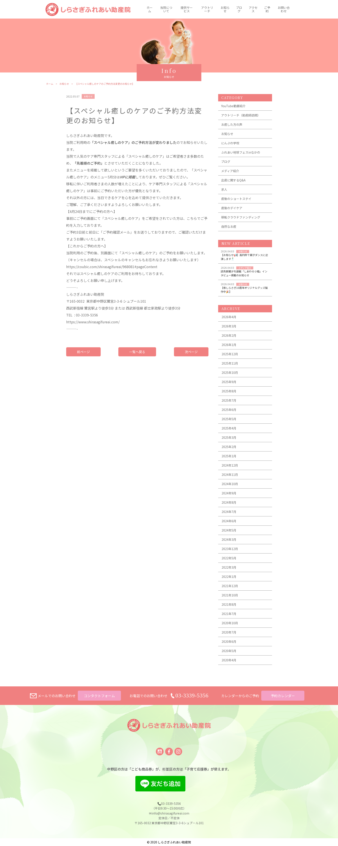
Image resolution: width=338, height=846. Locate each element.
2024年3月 (229, 542)
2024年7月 (229, 514)
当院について (166, 9)
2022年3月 (229, 570)
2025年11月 (230, 365)
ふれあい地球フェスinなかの (240, 155)
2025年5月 (229, 421)
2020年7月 (229, 634)
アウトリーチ (207, 9)
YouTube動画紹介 (233, 108)
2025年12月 (230, 356)
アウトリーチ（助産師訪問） (240, 117)
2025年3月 (229, 440)
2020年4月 (229, 662)
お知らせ (225, 9)
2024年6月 (229, 523)
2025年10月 (230, 375)
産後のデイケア (231, 210)
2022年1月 (229, 579)
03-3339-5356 (192, 695)
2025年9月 (229, 384)
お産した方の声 (231, 127)
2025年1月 (229, 458)
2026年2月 (229, 338)
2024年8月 (229, 505)
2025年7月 (229, 403)
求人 (224, 192)
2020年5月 (229, 653)
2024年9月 (229, 495)
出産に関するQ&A (233, 182)
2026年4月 (229, 319)
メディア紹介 (230, 173)
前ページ (83, 354)
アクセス (253, 9)
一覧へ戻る (137, 354)
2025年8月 (229, 393)
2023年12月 (230, 551)
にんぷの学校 (230, 145)
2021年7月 (229, 616)
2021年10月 (230, 597)
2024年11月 (230, 477)
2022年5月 (229, 560)
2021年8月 (229, 607)
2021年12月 (230, 588)
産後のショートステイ (236, 201)
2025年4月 (229, 430)
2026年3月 (229, 328)
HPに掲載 (127, 179)
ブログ (239, 9)
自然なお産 (228, 229)
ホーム (150, 9)
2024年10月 (230, 486)
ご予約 (267, 9)
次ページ (191, 354)
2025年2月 (229, 449)
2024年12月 (230, 467)
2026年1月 (229, 347)
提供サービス (187, 9)
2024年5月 (229, 532)
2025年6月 (229, 412)
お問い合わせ (284, 9)
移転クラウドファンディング (240, 219)
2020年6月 (229, 644)
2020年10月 (230, 625)
